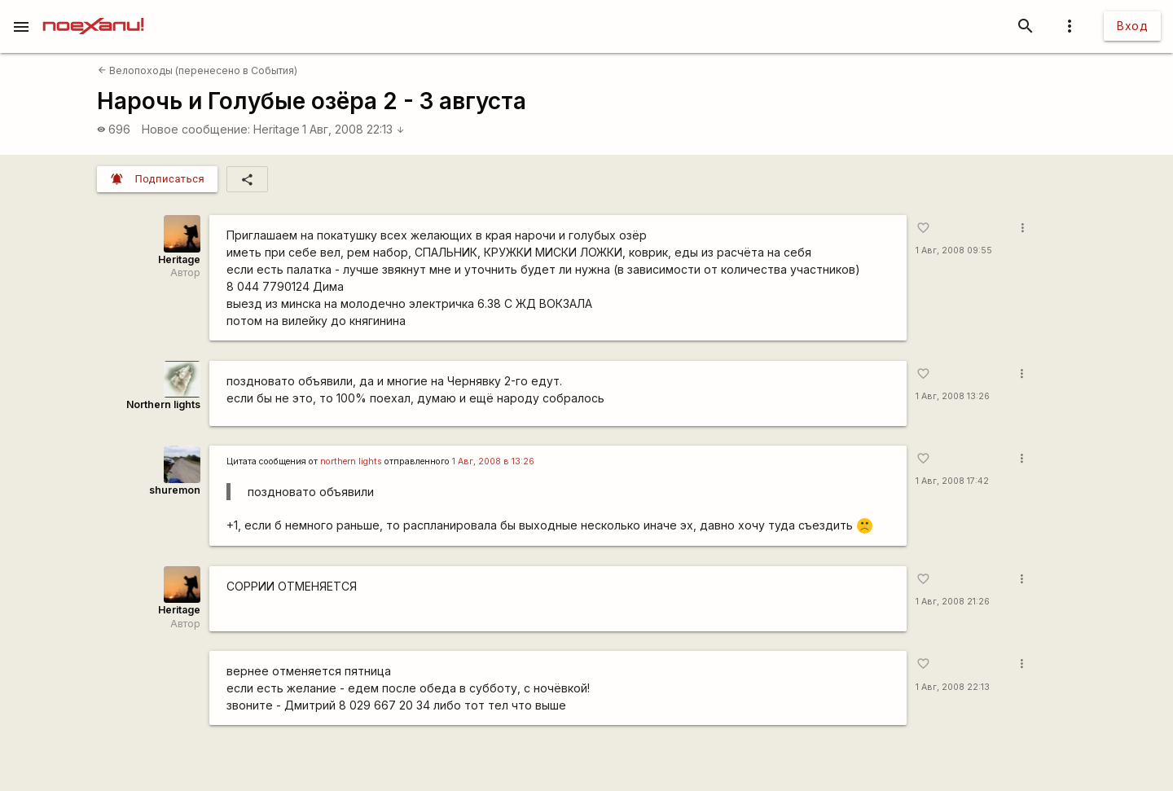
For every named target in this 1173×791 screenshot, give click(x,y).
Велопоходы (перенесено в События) (197, 70)
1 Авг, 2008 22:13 (353, 129)
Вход (1132, 26)
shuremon (174, 490)
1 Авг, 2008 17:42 (952, 481)
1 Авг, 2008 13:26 (953, 396)
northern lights (351, 461)
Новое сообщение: (196, 129)
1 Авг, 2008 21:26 (953, 601)
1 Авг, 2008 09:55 (954, 250)
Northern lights (163, 404)
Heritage (276, 129)
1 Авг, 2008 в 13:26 (493, 461)
